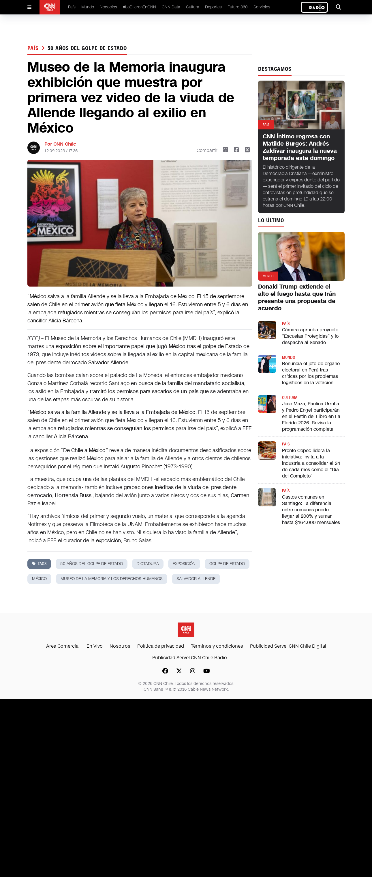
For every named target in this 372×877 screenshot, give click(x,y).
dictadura (148, 563)
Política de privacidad (160, 646)
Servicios (261, 7)
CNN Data (171, 7)
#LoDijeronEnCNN (139, 7)
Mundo (87, 7)
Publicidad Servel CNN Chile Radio (189, 657)
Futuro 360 (238, 7)
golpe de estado (227, 563)
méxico (39, 578)
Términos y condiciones (217, 646)
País (72, 7)
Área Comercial (63, 646)
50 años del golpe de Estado (87, 48)
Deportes (213, 7)
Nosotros (120, 646)
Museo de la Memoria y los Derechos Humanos (112, 578)
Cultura (192, 7)
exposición (184, 563)
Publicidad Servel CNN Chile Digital (288, 646)
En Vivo (95, 646)
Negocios (108, 7)
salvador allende (195, 578)
